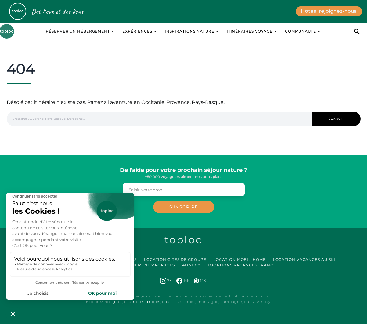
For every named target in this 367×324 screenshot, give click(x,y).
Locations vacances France (242, 265)
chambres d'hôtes (142, 301)
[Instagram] (165, 281)
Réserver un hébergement (78, 31)
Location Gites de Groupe (175, 259)
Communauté (300, 31)
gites (117, 301)
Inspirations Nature (189, 31)
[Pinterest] (200, 281)
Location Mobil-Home (240, 259)
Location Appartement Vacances (135, 265)
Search (336, 119)
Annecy (191, 265)
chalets (169, 301)
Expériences (137, 31)
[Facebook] (182, 281)
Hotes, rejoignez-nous (329, 11)
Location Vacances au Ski (304, 259)
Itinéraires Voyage (249, 31)
